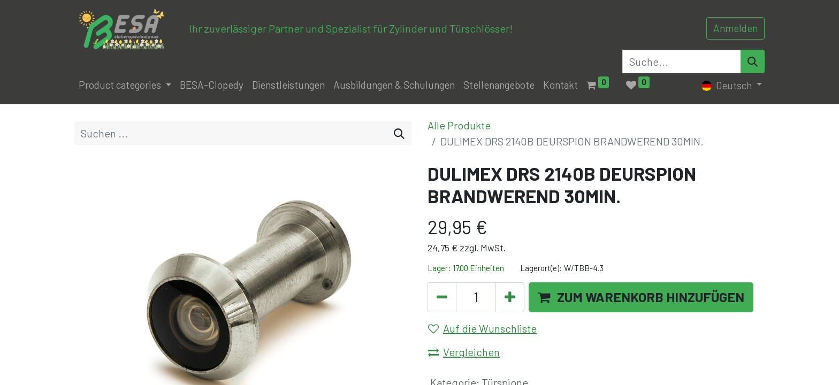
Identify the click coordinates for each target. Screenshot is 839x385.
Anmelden (735, 28)
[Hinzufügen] (509, 297)
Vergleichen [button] (464, 351)
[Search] (753, 61)
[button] (641, 297)
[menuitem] (212, 85)
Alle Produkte (459, 125)
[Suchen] (399, 133)
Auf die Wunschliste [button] (482, 328)
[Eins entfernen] (442, 297)
